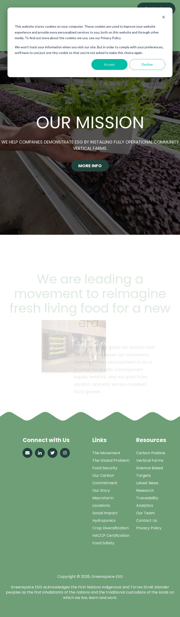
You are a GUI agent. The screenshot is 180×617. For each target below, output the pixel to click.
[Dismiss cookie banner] (163, 18)
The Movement (106, 453)
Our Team (145, 513)
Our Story (101, 490)
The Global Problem (110, 460)
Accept (109, 64)
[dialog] (90, 42)
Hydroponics (104, 520)
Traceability (147, 498)
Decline (147, 64)
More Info (90, 166)
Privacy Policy (148, 528)
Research (145, 490)
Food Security (104, 468)
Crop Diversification (110, 528)
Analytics (144, 505)
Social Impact (105, 513)
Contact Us (146, 520)
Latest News (147, 483)
